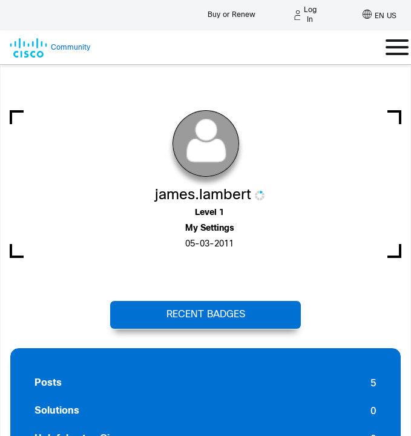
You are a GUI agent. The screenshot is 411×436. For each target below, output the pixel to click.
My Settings (209, 229)
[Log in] (306, 15)
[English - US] (379, 15)
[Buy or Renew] (231, 11)
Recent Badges (205, 314)
